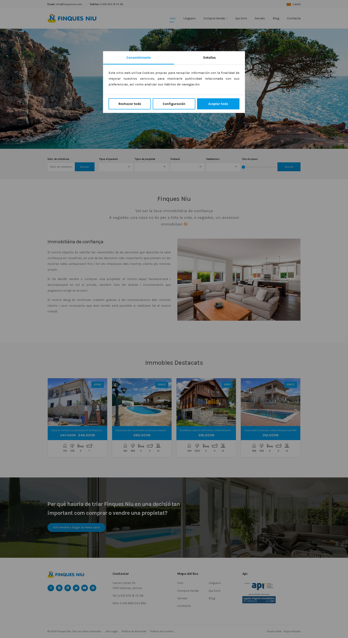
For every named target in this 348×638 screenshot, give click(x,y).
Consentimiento (138, 58)
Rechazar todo (130, 104)
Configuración (174, 104)
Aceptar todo (218, 104)
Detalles (209, 58)
